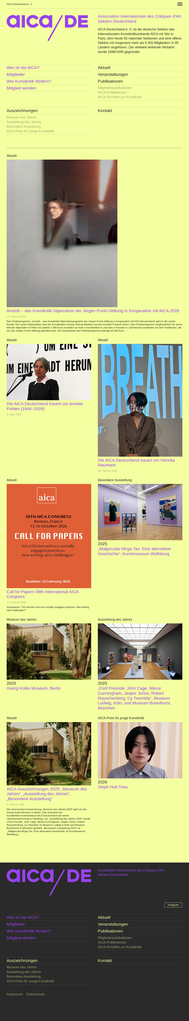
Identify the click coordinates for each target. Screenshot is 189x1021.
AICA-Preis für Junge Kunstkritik (30, 131)
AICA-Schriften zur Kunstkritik (120, 97)
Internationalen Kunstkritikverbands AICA (128, 34)
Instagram (173, 904)
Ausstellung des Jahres (24, 122)
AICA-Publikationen (112, 92)
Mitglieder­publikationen (115, 88)
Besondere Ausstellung (24, 126)
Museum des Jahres (22, 117)
